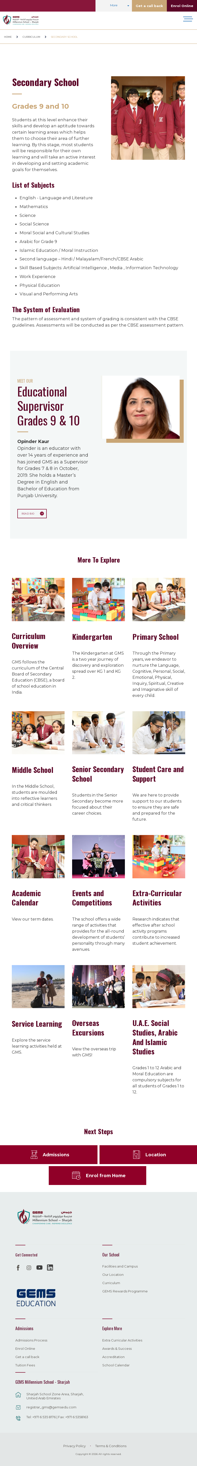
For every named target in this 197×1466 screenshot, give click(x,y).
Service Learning (37, 1023)
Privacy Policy (74, 1445)
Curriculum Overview (28, 640)
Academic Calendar (26, 897)
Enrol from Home (106, 1175)
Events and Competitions (92, 897)
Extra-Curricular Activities (157, 897)
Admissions (56, 1154)
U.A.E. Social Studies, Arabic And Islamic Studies (155, 1036)
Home (8, 36)
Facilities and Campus (120, 1266)
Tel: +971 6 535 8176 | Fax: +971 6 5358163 (57, 1416)
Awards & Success (117, 1348)
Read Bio (27, 513)
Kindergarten (92, 636)
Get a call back (149, 6)
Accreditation (113, 1356)
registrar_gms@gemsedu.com (51, 1407)
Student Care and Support (158, 773)
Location (155, 1154)
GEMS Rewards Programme (125, 1291)
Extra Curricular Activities (122, 1340)
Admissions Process (31, 1340)
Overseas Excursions (88, 1027)
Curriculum (31, 36)
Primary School (155, 636)
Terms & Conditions (110, 1445)
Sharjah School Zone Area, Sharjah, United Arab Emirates (55, 1396)
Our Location (113, 1274)
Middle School (32, 769)
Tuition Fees (25, 1365)
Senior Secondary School (98, 773)
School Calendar (116, 1365)
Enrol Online (182, 6)
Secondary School (64, 36)
